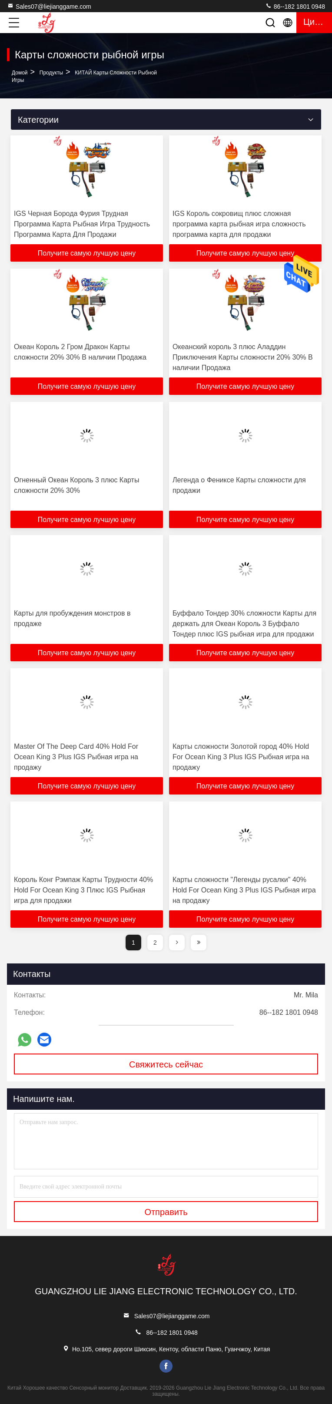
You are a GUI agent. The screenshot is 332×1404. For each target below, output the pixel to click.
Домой (20, 73)
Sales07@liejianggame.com (49, 6)
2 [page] (155, 942)
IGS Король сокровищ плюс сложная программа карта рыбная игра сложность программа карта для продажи (239, 224)
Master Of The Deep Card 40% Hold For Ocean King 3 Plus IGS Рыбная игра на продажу (76, 757)
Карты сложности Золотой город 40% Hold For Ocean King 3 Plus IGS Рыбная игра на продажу (241, 757)
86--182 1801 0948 (295, 6)
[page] (177, 942)
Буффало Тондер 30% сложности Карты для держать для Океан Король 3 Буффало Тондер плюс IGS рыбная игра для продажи (244, 623)
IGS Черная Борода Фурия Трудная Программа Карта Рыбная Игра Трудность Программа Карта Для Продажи (82, 224)
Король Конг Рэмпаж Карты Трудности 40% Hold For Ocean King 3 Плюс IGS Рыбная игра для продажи (83, 890)
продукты (51, 73)
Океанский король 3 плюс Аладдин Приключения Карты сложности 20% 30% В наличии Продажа (243, 357)
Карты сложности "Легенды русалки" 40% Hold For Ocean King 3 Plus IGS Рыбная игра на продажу (244, 890)
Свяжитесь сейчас (166, 1064)
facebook (166, 1366)
